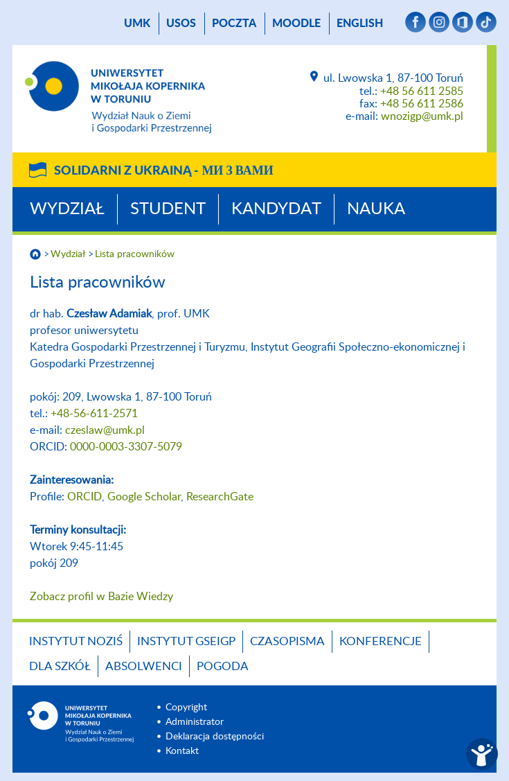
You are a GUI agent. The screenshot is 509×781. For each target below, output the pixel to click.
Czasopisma (287, 641)
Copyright (186, 707)
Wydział (67, 209)
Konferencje (380, 641)
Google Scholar (144, 496)
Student (168, 209)
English (360, 23)
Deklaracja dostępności (215, 736)
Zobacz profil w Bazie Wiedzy (101, 596)
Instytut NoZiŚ (76, 641)
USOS (181, 23)
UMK (137, 23)
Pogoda (223, 666)
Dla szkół (60, 666)
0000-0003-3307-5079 (126, 447)
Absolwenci (143, 666)
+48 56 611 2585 (421, 91)
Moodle (296, 23)
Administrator (195, 722)
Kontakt (182, 751)
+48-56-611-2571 (94, 413)
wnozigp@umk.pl (422, 116)
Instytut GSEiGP (186, 641)
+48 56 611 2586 (421, 103)
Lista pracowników (135, 254)
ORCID (84, 496)
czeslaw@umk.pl (105, 430)
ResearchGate (219, 496)
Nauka (376, 209)
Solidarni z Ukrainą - (163, 171)
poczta (234, 23)
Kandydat (276, 209)
